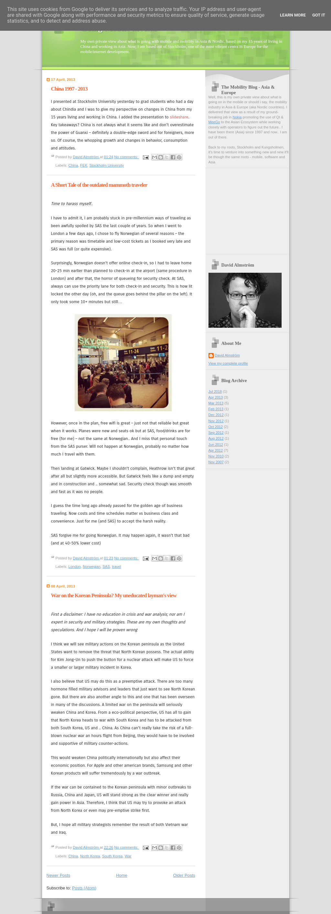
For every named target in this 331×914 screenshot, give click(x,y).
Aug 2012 (216, 438)
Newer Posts (58, 875)
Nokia (236, 117)
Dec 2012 (216, 415)
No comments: (126, 157)
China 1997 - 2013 (69, 89)
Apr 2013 (215, 397)
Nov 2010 (216, 456)
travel (116, 566)
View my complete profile (228, 363)
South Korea (112, 856)
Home (121, 875)
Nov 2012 (216, 421)
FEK (83, 165)
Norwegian (92, 566)
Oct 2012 (215, 427)
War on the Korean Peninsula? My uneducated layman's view (113, 595)
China (73, 165)
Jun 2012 (215, 444)
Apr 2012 (215, 450)
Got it (318, 15)
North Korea (90, 856)
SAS (106, 566)
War (128, 856)
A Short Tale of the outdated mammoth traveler (99, 185)
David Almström (227, 355)
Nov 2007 (216, 462)
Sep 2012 (216, 433)
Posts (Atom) (84, 888)
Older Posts (184, 875)
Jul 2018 (215, 391)
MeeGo (214, 122)
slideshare (179, 117)
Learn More (293, 15)
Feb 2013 (216, 409)
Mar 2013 (216, 403)
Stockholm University (106, 165)
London (75, 566)
